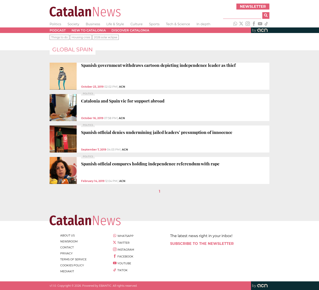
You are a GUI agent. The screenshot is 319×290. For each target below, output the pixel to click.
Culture (136, 24)
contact (67, 247)
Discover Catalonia (130, 30)
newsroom (69, 241)
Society (73, 24)
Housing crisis (81, 37)
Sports (154, 24)
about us (67, 235)
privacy (66, 253)
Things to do (59, 37)
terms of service (73, 259)
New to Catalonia (89, 30)
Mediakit (67, 271)
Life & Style (115, 24)
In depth (203, 24)
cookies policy (72, 265)
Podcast (58, 30)
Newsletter (253, 6)
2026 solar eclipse (105, 37)
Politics (55, 24)
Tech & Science (178, 24)
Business (93, 24)
